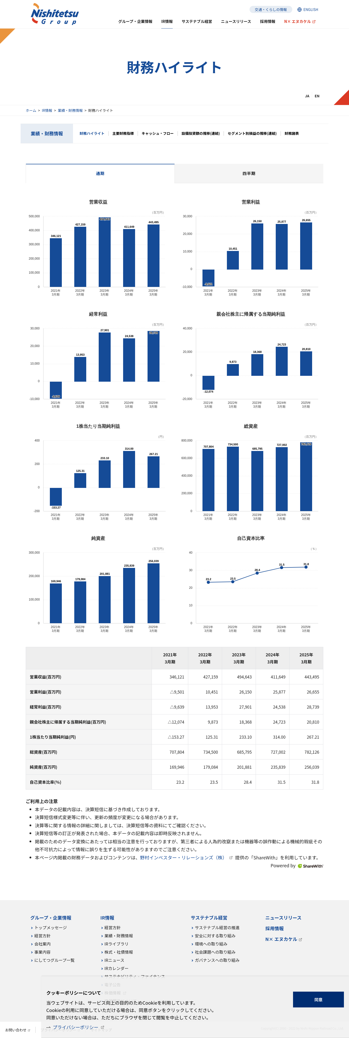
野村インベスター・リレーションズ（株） (183, 857)
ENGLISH (310, 9)
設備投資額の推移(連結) (201, 133)
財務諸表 (292, 133)
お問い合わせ (15, 1029)
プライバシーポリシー (75, 1027)
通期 (100, 173)
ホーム (31, 110)
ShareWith (310, 866)
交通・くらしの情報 (271, 9)
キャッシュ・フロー (158, 133)
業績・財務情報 (70, 110)
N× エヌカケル (297, 21)
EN (317, 95)
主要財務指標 (123, 133)
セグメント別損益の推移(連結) (252, 133)
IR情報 (47, 110)
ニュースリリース (236, 21)
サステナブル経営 (197, 21)
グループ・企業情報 (135, 21)
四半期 (249, 173)
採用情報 (267, 21)
